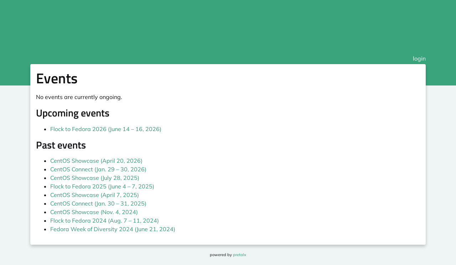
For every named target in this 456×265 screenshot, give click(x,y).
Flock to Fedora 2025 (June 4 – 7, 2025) (102, 186)
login (419, 58)
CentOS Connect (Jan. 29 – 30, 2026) (98, 169)
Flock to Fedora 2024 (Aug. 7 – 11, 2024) (104, 220)
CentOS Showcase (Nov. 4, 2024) (94, 211)
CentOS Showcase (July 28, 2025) (94, 177)
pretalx (239, 254)
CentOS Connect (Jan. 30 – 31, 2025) (98, 203)
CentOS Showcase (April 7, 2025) (94, 194)
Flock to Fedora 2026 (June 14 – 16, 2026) (105, 128)
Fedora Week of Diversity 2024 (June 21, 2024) (112, 229)
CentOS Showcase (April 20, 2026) (96, 160)
